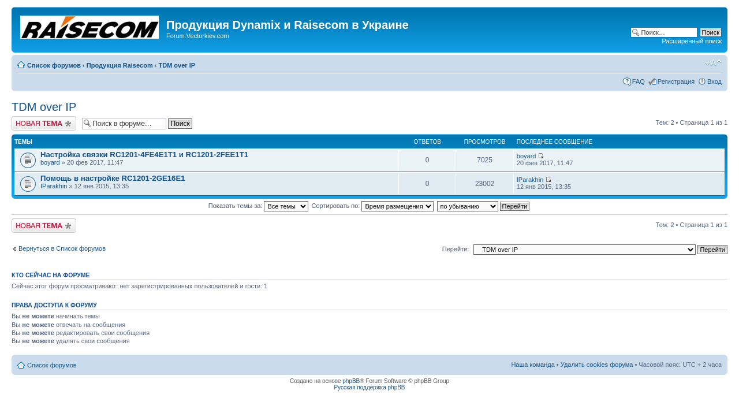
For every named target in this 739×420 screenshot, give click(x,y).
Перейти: (455, 249)
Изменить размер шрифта (713, 63)
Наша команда (532, 364)
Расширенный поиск (692, 41)
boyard (50, 162)
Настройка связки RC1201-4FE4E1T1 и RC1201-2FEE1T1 (144, 154)
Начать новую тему (44, 123)
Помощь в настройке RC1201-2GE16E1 (112, 178)
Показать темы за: (258, 205)
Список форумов (54, 65)
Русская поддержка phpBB (369, 387)
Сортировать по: (373, 205)
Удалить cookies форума (597, 364)
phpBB (351, 381)
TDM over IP (176, 65)
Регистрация (676, 81)
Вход (714, 81)
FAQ (638, 81)
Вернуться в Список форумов (62, 248)
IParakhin (53, 186)
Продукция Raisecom (120, 65)
